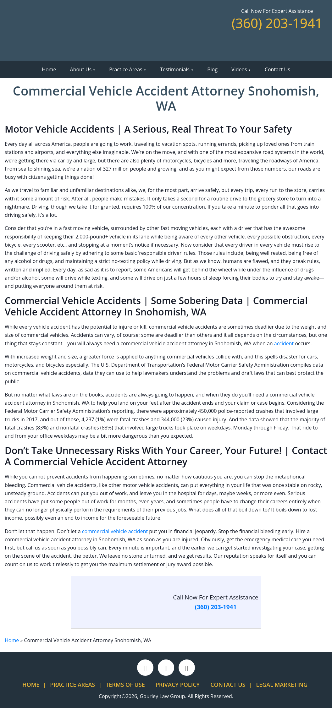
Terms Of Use (125, 684)
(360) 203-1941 (277, 23)
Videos (239, 69)
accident (284, 343)
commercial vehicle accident (115, 531)
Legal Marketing (281, 684)
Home (49, 69)
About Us (81, 69)
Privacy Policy (178, 684)
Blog (212, 69)
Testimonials (175, 69)
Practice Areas (125, 69)
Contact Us (277, 69)
